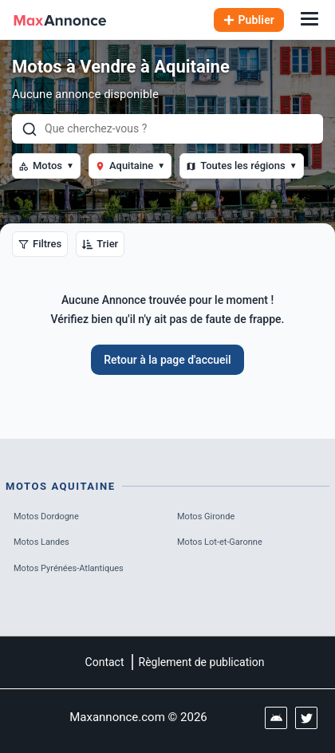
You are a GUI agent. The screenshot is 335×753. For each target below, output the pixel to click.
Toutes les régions (241, 165)
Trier (100, 244)
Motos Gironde (206, 516)
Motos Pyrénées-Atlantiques (69, 568)
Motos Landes (41, 542)
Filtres (39, 244)
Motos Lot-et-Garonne (219, 542)
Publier (249, 20)
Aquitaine (130, 165)
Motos (46, 165)
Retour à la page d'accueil (167, 359)
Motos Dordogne (46, 516)
